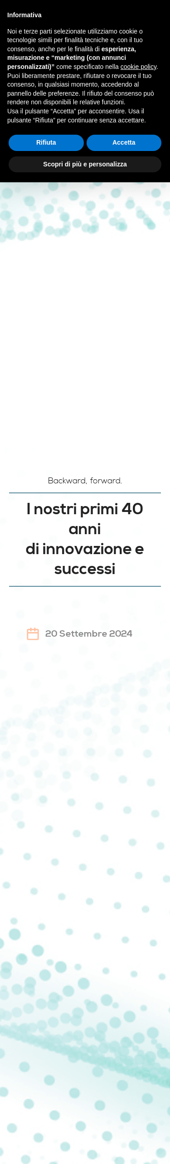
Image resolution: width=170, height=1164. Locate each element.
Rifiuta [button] (46, 142)
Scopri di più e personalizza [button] (84, 164)
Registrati (85, 710)
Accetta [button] (124, 142)
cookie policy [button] (138, 66)
